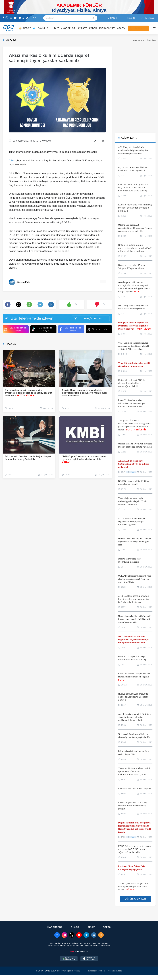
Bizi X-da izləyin (97, 329)
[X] (11, 18)
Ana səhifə (138, 40)
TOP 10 (107, 927)
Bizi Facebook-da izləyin (70, 329)
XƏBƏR (93, 28)
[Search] (93, 18)
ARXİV (91, 927)
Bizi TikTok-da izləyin (42, 329)
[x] (72, 935)
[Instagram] (7, 18)
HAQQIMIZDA (54, 927)
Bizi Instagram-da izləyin (15, 329)
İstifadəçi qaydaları (96, 971)
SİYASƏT (82, 28)
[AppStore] (89, 959)
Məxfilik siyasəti (115, 971)
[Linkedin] (23, 18)
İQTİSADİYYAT (107, 28)
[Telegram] (19, 18)
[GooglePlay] (69, 959)
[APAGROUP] (79, 951)
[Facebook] (3, 18)
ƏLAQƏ (75, 927)
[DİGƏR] (154, 28)
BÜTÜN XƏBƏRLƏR (64, 28)
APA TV (121, 28)
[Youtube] (15, 18)
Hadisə (151, 40)
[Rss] (27, 18)
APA (11, 160)
